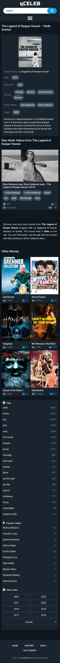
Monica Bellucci (29, 527)
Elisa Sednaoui (27, 105)
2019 (16, 609)
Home (15, 645)
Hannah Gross (29, 581)
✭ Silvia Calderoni (32, 193)
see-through (29, 478)
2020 (43, 603)
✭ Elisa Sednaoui (12, 193)
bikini (29, 472)
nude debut (29, 508)
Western (18, 98)
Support (29, 645)
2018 (43, 609)
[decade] (30, 621)
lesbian (29, 467)
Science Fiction (45, 92)
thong (29, 502)
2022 (43, 596)
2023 (16, 596)
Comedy (19, 92)
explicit (29, 490)
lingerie (29, 443)
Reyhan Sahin (29, 569)
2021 (16, 603)
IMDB (16, 112)
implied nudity (29, 514)
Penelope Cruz (29, 557)
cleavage (29, 455)
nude (29, 407)
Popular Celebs (13, 523)
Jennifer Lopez (29, 533)
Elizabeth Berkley (29, 575)
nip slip (29, 484)
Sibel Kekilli (29, 563)
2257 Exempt (30, 650)
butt (29, 425)
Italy (20, 85)
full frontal (29, 437)
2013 (15, 77)
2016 (43, 615)
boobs (29, 413)
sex (29, 419)
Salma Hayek (29, 545)
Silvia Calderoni (45, 105)
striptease (29, 496)
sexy (29, 431)
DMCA (43, 645)
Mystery (30, 92)
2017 (16, 615)
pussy (29, 449)
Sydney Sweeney (29, 539)
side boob (29, 461)
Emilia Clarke (29, 551)
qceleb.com (27, 658)
